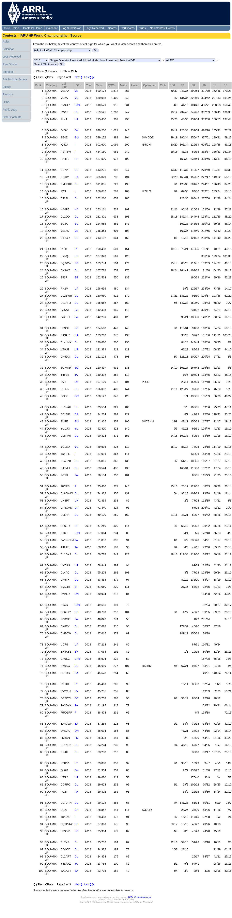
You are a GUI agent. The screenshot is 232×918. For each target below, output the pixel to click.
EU (76, 112)
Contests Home (32, 28)
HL (76, 407)
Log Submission (71, 28)
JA (76, 374)
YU (76, 97)
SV (76, 691)
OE (76, 698)
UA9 (77, 105)
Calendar (52, 28)
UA (76, 119)
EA (76, 335)
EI (75, 586)
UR (76, 169)
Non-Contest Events (162, 28)
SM (76, 137)
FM (76, 737)
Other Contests (12, 117)
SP (76, 263)
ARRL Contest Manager (139, 897)
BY (76, 651)
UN (76, 500)
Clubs (142, 28)
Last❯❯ (89, 77)
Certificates (127, 28)
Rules (6, 41)
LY (76, 249)
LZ (76, 309)
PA (76, 317)
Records (8, 94)
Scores (112, 28)
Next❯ (79, 77)
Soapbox (8, 71)
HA (76, 158)
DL (76, 184)
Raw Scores (10, 64)
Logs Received (94, 28)
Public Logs (10, 109)
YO (76, 367)
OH (76, 730)
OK (76, 130)
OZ (76, 381)
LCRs (6, 102)
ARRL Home (11, 28)
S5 (76, 277)
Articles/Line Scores (15, 79)
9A (76, 90)
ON (76, 396)
